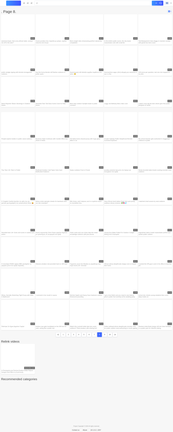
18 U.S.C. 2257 (95, 430)
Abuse (85, 430)
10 (110, 338)
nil (24, 3)
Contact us (75, 430)
